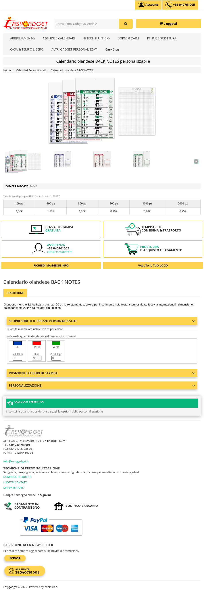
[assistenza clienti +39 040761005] (180, 5)
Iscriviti (15, 558)
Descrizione (15, 293)
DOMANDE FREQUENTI (17, 477)
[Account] (148, 5)
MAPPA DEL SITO (13, 488)
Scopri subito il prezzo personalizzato (102, 321)
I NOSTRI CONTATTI (15, 482)
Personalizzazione (102, 385)
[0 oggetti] (168, 23)
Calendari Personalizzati (31, 70)
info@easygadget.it (59, 252)
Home (7, 70)
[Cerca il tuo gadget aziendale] (126, 24)
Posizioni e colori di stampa (102, 373)
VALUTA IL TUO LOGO (153, 265)
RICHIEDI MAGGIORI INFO (51, 265)
